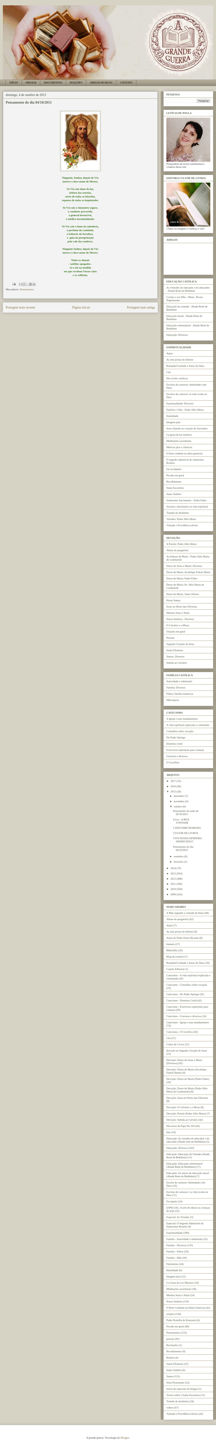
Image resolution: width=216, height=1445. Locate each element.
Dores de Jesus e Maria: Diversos (184, 566)
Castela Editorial (175, 969)
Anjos (169, 353)
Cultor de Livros (175, 1044)
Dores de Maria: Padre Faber (181, 578)
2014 (173, 868)
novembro (179, 801)
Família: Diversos (175, 687)
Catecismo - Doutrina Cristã (181, 1000)
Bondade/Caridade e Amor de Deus (185, 365)
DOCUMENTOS (53, 82)
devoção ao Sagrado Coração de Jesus (186, 1050)
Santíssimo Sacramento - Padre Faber (186, 500)
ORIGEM (31, 82)
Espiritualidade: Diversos (180, 403)
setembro (179, 856)
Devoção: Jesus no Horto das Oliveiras (187, 1097)
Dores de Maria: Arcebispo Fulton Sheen (188, 572)
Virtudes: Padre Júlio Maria (181, 519)
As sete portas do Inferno (179, 359)
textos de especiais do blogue (182, 1388)
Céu (168, 372)
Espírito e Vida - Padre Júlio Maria (185, 409)
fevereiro (179, 861)
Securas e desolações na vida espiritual (187, 506)
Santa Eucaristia (175, 487)
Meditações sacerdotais (178, 441)
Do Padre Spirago (175, 737)
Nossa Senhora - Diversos (180, 619)
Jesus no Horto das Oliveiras (181, 606)
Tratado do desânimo (177, 512)
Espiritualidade (174, 1232)
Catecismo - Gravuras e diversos (183, 1016)
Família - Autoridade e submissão (184, 1239)
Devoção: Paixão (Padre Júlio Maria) (186, 1113)
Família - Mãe (174, 1257)
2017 (173, 781)
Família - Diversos (176, 1245)
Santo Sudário (174, 494)
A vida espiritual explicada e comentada (187, 725)
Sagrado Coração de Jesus (180, 644)
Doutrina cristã (174, 743)
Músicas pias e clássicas (179, 447)
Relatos (170, 1357)
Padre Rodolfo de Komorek (181, 1320)
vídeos (169, 1407)
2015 (173, 791)
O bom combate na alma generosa (184, 453)
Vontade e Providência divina (182, 525)
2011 (173, 883)
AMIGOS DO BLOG (101, 82)
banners (170, 944)
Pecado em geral (175, 475)
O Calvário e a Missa (177, 625)
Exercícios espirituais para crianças (185, 750)
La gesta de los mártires (179, 434)
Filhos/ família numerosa (179, 693)
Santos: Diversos (175, 656)
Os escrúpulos (174, 469)
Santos (170, 1376)
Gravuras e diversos (177, 756)
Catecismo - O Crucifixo (179, 1031)
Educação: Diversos (177, 334)
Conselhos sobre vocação (180, 731)
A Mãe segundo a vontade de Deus (185, 913)
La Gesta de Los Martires (180, 1282)
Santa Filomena (174, 650)
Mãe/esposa (172, 700)
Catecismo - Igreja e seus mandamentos (187, 1022)
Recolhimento (173, 481)
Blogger (125, 1437)
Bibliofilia (171, 950)
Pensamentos (27, 289)
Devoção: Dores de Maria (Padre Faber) (187, 1079)
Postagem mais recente (20, 307)
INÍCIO (13, 82)
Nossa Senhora (174, 1301)
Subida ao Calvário (176, 662)
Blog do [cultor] (175, 956)
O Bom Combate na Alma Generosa (185, 1307)
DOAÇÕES (76, 82)
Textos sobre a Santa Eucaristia (183, 1395)
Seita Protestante (175, 1382)
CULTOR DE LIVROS (185, 833)
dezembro (179, 796)
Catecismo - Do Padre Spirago (182, 994)
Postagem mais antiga (141, 307)
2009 (173, 894)
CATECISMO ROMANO (187, 827)
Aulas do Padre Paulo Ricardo (182, 937)
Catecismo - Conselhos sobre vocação (186, 984)
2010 (173, 889)
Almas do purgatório (177, 550)
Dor (168, 1132)
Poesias (170, 637)
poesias (170, 1338)
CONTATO (126, 82)
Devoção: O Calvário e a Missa (183, 1107)
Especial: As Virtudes (177, 1217)
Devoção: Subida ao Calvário (182, 1119)
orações (170, 1314)
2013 (173, 873)
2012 (173, 878)
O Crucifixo (172, 762)
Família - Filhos (175, 1251)
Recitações (172, 1345)
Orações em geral (175, 631)
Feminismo (172, 1264)
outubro (178, 806)
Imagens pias (173, 422)
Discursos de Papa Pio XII (180, 1126)
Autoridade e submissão (179, 681)
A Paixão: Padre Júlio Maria (181, 544)
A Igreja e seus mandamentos (182, 718)
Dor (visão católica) (177, 378)
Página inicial (81, 307)
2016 (173, 786)
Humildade (172, 416)
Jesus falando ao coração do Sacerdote (186, 428)
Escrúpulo (171, 1201)
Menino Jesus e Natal (177, 612)
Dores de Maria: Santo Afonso (182, 594)
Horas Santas (173, 600)
